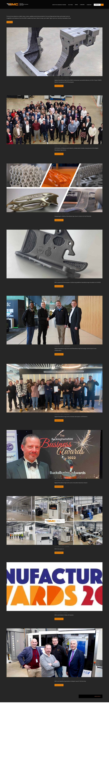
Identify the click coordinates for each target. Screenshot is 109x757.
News (76, 4)
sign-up (10, 22)
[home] (18, 4)
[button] (59, 4)
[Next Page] (90, 696)
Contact (97, 4)
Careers (82, 4)
